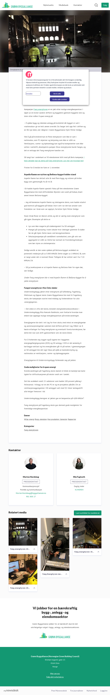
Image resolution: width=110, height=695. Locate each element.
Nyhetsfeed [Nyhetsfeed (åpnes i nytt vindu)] (92, 690)
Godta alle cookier (59, 99)
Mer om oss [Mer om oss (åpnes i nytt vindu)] (55, 673)
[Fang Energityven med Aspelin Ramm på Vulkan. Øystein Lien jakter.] (55, 544)
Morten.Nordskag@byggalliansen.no (31, 493)
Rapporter (72, 419)
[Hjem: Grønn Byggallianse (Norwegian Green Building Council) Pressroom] (17, 5)
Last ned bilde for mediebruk (88, 513)
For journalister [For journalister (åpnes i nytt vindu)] (76, 690)
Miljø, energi (29, 419)
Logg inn (103, 690)
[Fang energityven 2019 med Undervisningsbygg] (23, 532)
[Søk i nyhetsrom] (96, 5)
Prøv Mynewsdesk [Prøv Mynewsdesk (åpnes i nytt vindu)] (59, 690)
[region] (56, 87)
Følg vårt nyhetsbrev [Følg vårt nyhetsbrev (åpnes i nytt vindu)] (55, 677)
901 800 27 (31, 496)
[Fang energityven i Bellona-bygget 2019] (87, 533)
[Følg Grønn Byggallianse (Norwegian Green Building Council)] (105, 5)
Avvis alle (57, 94)
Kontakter (77, 5)
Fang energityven (41, 109)
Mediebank (63, 5)
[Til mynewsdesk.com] (11, 690)
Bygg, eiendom (41, 419)
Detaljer (29, 93)
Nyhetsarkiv (48, 5)
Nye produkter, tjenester (57, 419)
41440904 (79, 489)
